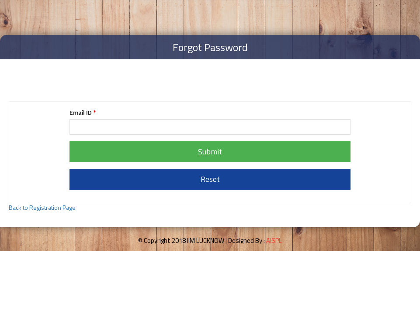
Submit (210, 151)
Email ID (82, 112)
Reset (210, 179)
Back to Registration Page (42, 207)
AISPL (274, 241)
